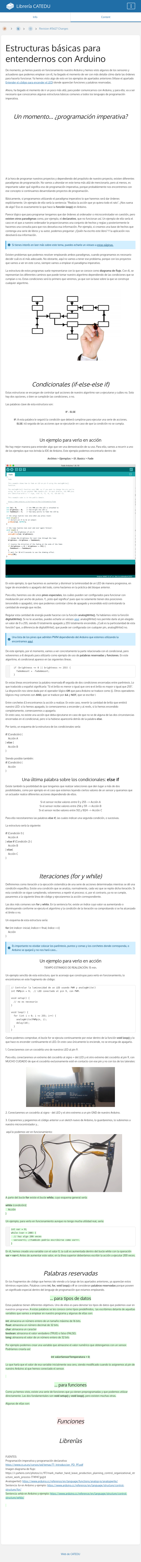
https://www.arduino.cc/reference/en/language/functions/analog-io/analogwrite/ (70, 1481)
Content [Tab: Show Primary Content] (105, 17)
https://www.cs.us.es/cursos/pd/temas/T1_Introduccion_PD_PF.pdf (44, 1464)
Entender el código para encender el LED (29, 82)
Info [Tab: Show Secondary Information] (35, 17)
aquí (76, 619)
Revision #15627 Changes (53, 28)
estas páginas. (105, 244)
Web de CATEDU (70, 1554)
